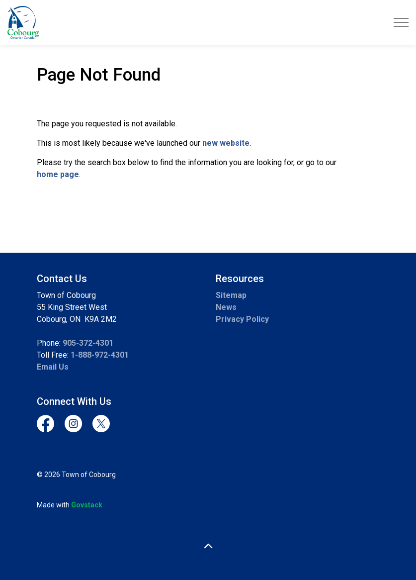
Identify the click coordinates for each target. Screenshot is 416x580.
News (226, 307)
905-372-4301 (88, 343)
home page (58, 174)
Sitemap (231, 295)
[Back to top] (208, 546)
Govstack (86, 505)
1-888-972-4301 (100, 355)
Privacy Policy (242, 319)
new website (226, 143)
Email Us (53, 367)
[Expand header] (401, 22)
